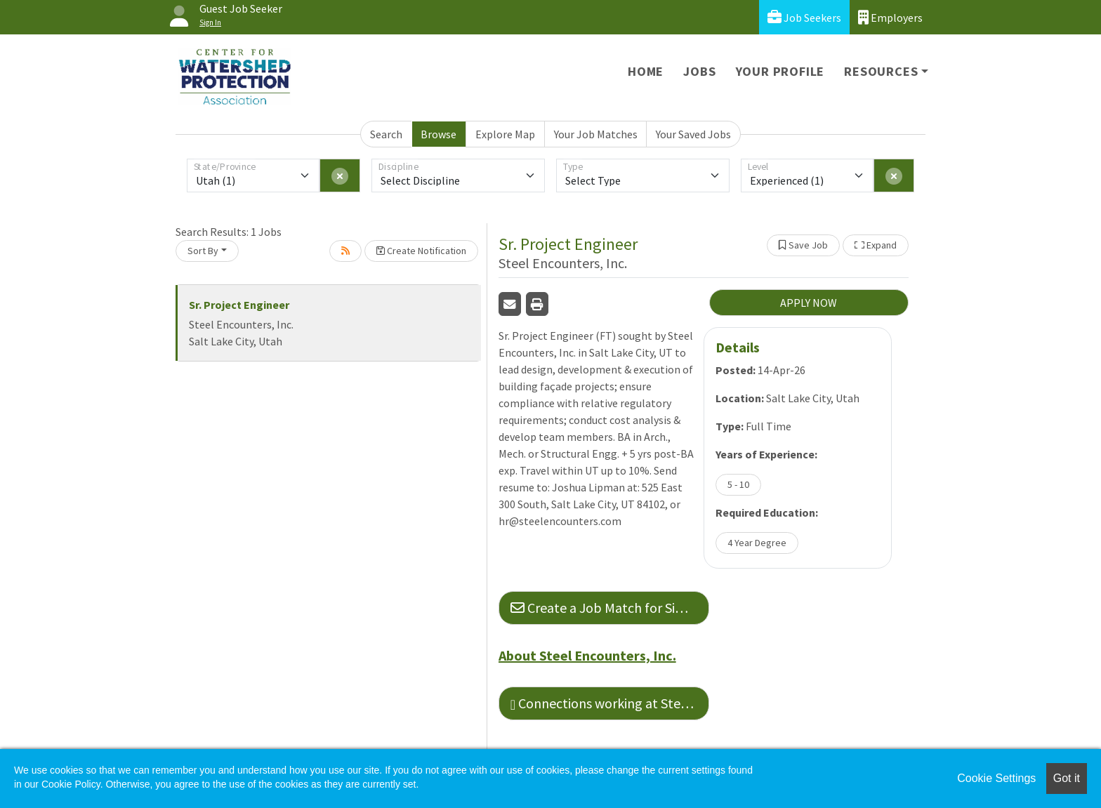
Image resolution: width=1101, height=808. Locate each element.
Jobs (699, 71)
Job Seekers (804, 17)
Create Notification (421, 250)
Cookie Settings (996, 778)
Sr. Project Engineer (239, 305)
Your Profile (780, 71)
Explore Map (505, 134)
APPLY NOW (808, 303)
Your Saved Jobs (693, 134)
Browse (438, 134)
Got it (1066, 778)
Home (646, 71)
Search (386, 134)
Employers (890, 17)
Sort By (202, 250)
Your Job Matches (596, 134)
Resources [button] (881, 71)
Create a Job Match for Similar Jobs (609, 607)
